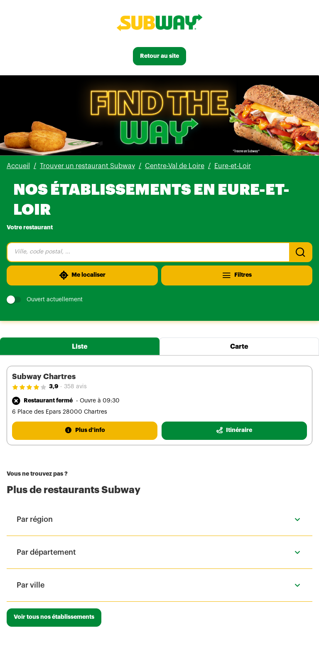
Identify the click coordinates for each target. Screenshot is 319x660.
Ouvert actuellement (45, 300)
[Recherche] (300, 252)
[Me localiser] (82, 275)
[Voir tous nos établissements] (54, 617)
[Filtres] (236, 275)
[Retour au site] (159, 56)
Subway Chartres (44, 376)
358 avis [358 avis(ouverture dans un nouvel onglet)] (75, 387)
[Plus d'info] (84, 431)
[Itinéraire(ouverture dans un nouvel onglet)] (234, 431)
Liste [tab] (80, 346)
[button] (159, 519)
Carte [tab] (239, 346)
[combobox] (148, 252)
